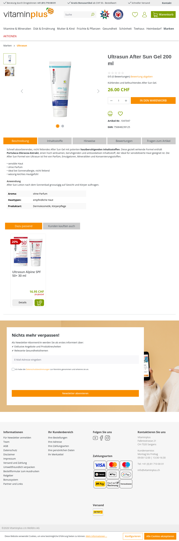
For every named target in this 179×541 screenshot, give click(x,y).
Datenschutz (10, 450)
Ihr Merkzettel (55, 454)
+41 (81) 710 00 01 (46, 2)
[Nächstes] (98, 91)
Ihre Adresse (55, 441)
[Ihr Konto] (144, 14)
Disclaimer (9, 454)
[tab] (20, 141)
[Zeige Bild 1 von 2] (57, 126)
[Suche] (76, 14)
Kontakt (166, 3)
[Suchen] (92, 14)
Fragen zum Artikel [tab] (158, 141)
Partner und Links (13, 483)
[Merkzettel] (135, 14)
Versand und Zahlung (15, 462)
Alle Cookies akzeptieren (160, 536)
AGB (5, 446)
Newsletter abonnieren (75, 393)
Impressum (9, 458)
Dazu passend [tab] (23, 226)
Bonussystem (10, 479)
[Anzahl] (119, 100)
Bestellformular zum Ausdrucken (21, 471)
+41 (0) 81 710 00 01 (153, 463)
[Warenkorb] (163, 14)
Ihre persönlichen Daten (61, 450)
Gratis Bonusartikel (81, 2)
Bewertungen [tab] (124, 141)
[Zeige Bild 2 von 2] (62, 126)
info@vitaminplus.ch (149, 470)
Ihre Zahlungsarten (58, 446)
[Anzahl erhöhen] (126, 100)
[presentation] (37, 380)
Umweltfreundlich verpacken (19, 467)
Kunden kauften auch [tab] (61, 226)
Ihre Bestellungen (57, 437)
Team (6, 441)
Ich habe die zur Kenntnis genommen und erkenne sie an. (52, 369)
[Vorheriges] (21, 91)
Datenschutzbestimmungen (38, 369)
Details (23, 302)
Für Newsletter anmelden (17, 437)
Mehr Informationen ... (96, 536)
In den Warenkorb (153, 100)
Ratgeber (8, 475)
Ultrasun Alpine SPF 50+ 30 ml (26, 273)
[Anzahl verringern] (111, 100)
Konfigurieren (133, 536)
